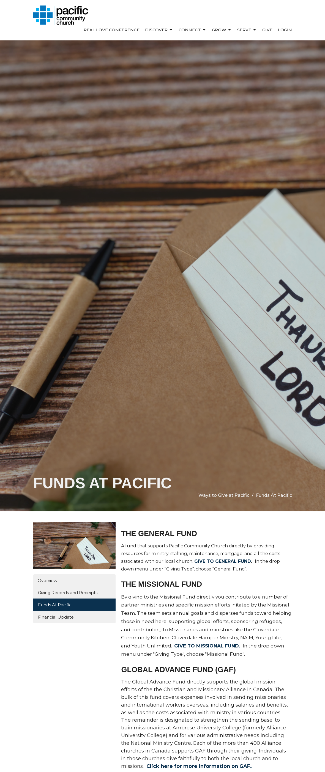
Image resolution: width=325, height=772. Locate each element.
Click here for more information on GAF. (199, 766)
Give (267, 29)
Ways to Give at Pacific (223, 495)
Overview (47, 580)
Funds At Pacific (55, 604)
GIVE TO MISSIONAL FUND (206, 646)
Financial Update (56, 617)
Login (285, 29)
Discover (159, 30)
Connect (192, 30)
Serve (247, 30)
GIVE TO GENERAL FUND (222, 561)
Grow (222, 30)
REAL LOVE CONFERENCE (112, 29)
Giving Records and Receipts (67, 592)
